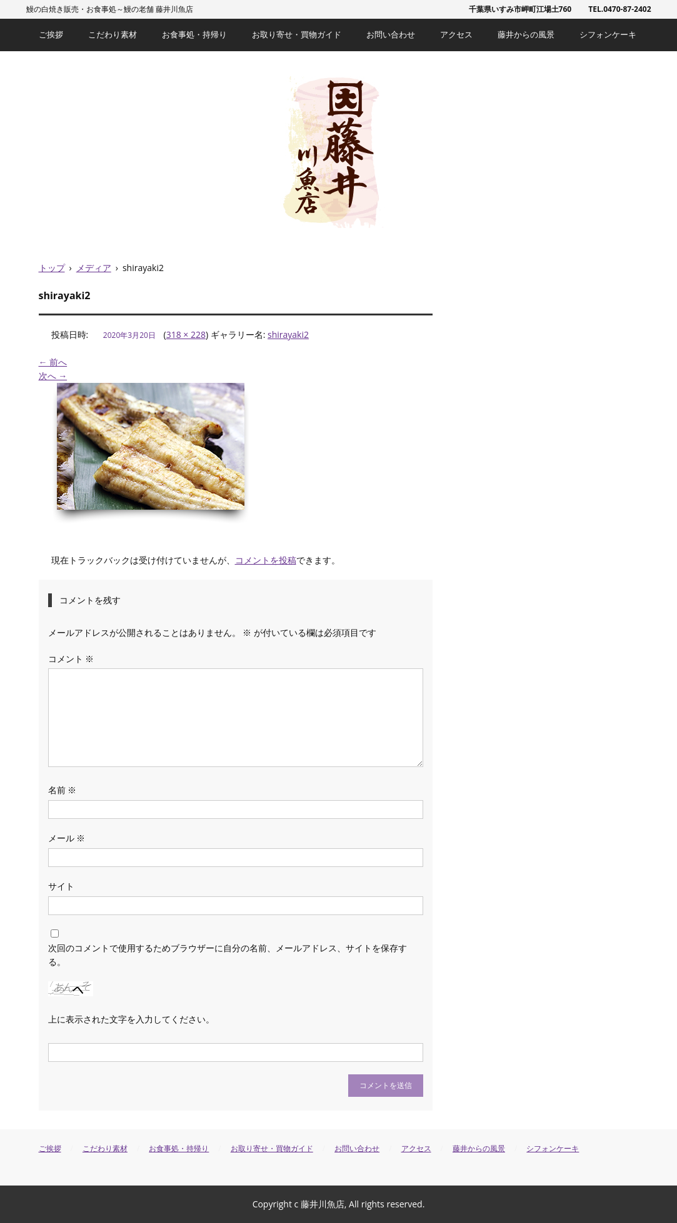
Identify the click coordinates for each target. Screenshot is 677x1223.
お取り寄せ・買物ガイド (296, 34)
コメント (71, 659)
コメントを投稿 (265, 560)
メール (67, 838)
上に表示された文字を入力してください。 (131, 1019)
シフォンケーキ (607, 34)
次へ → (53, 376)
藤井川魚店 (338, 152)
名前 (62, 790)
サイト (61, 886)
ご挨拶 (51, 34)
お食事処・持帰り (194, 34)
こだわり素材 (112, 34)
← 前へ (53, 362)
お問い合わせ (390, 34)
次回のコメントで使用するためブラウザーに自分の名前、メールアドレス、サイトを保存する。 (227, 955)
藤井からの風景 (526, 34)
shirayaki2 (288, 334)
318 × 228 (186, 334)
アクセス (456, 34)
